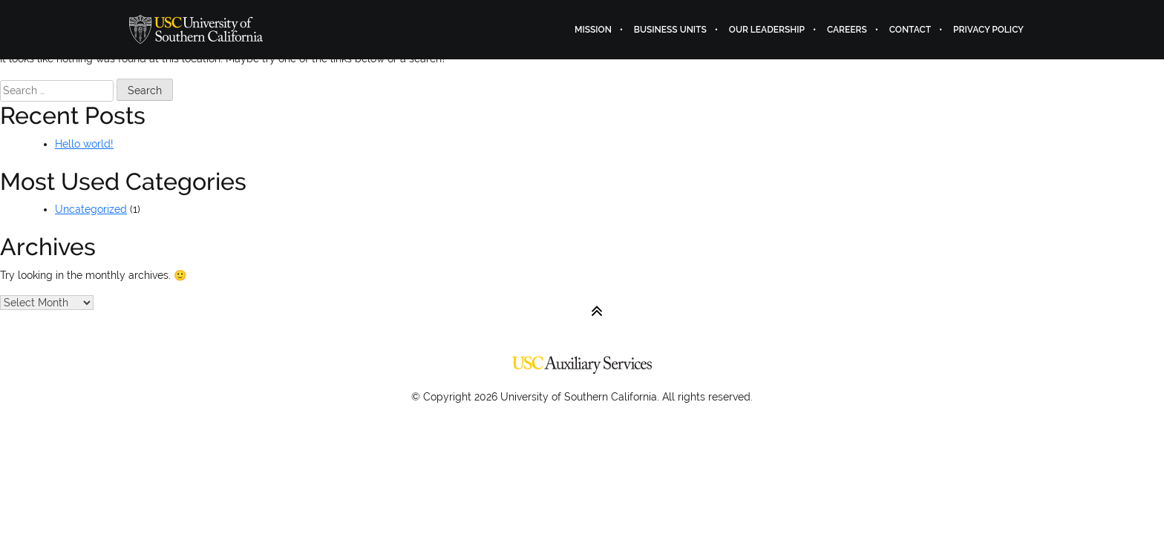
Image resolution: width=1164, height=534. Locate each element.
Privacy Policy (988, 29)
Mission (593, 29)
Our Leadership (767, 29)
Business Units (670, 29)
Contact (910, 29)
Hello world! (84, 144)
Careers (847, 29)
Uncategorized (91, 209)
